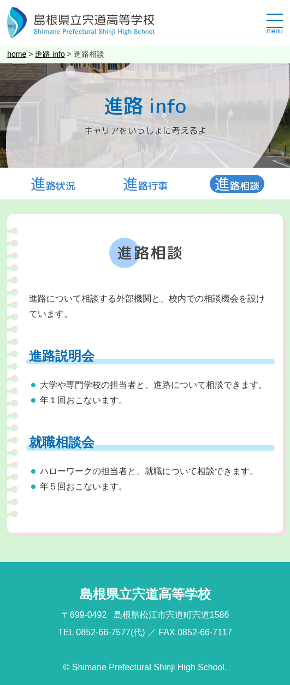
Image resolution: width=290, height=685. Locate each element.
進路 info (49, 54)
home (16, 54)
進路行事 (145, 184)
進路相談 (237, 184)
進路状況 (53, 184)
